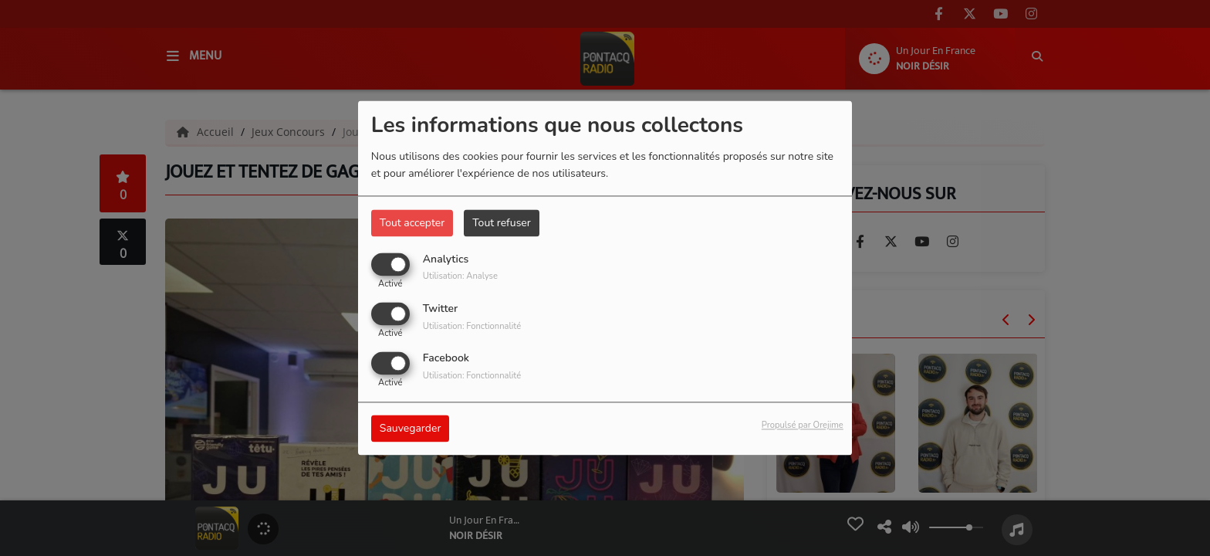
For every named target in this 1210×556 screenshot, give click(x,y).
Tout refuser (501, 222)
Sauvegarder (410, 429)
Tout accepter (412, 222)
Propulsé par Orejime (802, 426)
